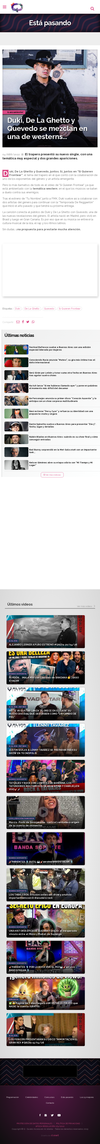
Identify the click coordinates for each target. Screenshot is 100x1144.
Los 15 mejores (87, 1097)
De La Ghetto (32, 308)
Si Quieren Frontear (70, 308)
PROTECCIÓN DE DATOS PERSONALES (34, 1123)
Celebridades (31, 1097)
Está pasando (67, 1097)
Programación (12, 1097)
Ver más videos (86, 606)
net (55, 1135)
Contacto (50, 1103)
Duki (17, 308)
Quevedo (49, 308)
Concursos (49, 1097)
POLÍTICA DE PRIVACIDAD (68, 1123)
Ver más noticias (52, 475)
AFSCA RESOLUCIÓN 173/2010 (50, 1126)
